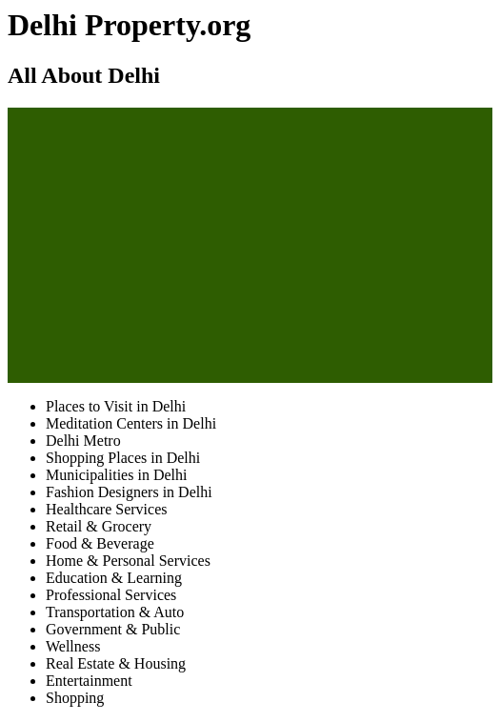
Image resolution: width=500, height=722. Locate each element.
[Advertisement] (250, 242)
